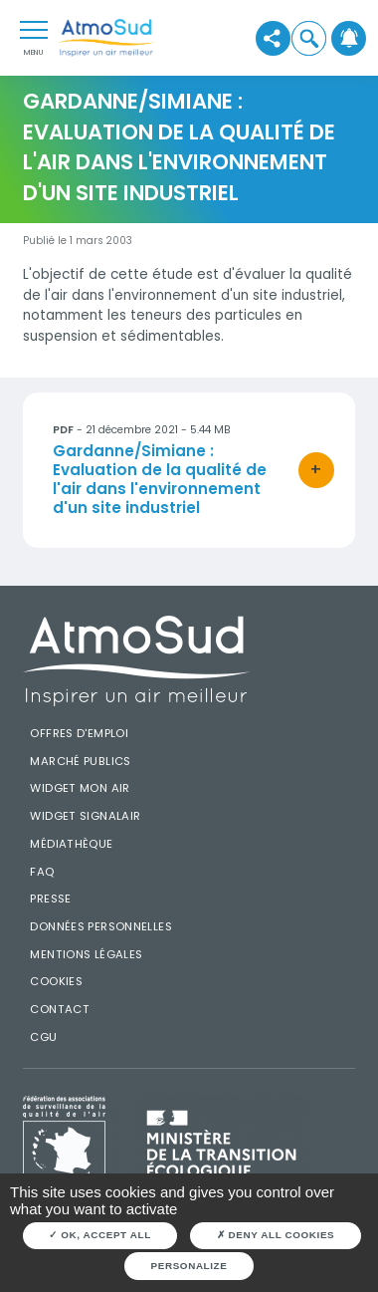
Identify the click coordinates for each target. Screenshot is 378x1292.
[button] (309, 38)
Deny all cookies (276, 1234)
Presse (50, 898)
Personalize (189, 1265)
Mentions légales (86, 954)
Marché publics (80, 761)
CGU (43, 1037)
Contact (60, 1009)
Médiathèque (71, 844)
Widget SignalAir (85, 816)
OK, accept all (100, 1234)
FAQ (42, 872)
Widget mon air (79, 788)
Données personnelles (101, 926)
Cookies (56, 981)
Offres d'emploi (79, 733)
